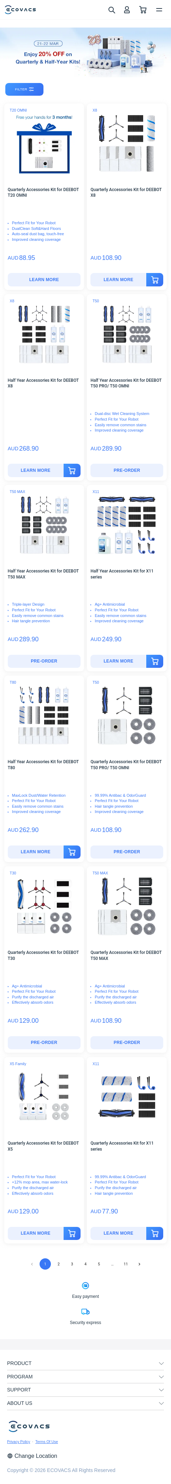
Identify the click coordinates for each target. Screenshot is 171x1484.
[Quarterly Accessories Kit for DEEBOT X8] (118, 279)
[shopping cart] (143, 10)
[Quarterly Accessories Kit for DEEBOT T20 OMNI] (44, 279)
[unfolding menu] (161, 1363)
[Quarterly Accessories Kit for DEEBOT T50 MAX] (126, 1043)
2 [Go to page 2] (59, 1264)
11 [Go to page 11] (126, 1264)
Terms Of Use (46, 1442)
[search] (111, 10)
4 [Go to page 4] (85, 1264)
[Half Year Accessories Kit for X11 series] (118, 661)
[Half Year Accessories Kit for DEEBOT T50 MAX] (44, 661)
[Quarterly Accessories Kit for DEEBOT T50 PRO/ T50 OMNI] (126, 852)
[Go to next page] (139, 1264)
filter (25, 89)
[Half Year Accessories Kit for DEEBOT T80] (36, 852)
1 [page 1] (45, 1264)
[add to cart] (154, 279)
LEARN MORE (44, 279)
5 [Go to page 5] (99, 1264)
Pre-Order (127, 470)
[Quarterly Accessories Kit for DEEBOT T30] (44, 1043)
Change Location (32, 1456)
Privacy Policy (18, 1442)
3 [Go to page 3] (72, 1264)
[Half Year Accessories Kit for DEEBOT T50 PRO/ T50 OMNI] (126, 470)
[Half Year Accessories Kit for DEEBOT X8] (36, 470)
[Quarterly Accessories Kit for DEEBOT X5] (36, 1233)
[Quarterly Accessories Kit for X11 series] (118, 1233)
